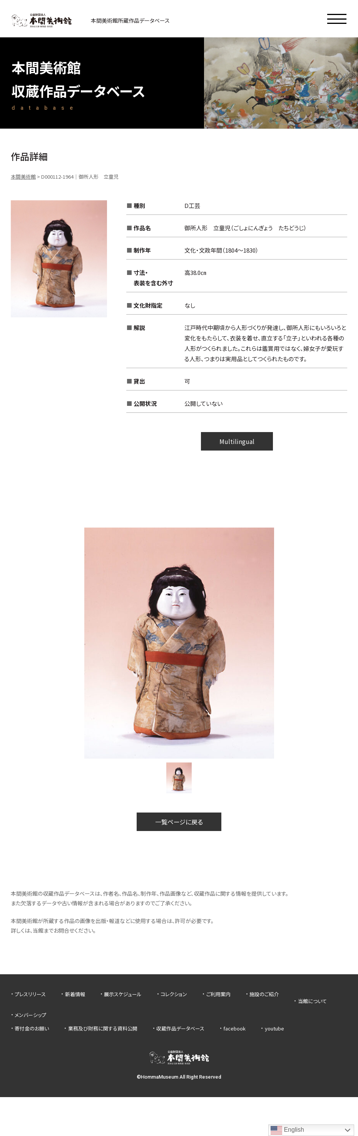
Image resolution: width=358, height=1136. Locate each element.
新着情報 (75, 994)
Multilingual (236, 441)
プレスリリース (30, 994)
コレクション (174, 994)
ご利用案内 (218, 994)
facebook (234, 1028)
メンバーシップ (30, 1015)
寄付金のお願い (32, 1028)
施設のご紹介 (264, 994)
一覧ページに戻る (179, 821)
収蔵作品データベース (180, 1028)
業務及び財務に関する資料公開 (102, 1028)
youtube (274, 1028)
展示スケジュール (123, 994)
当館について (312, 1001)
